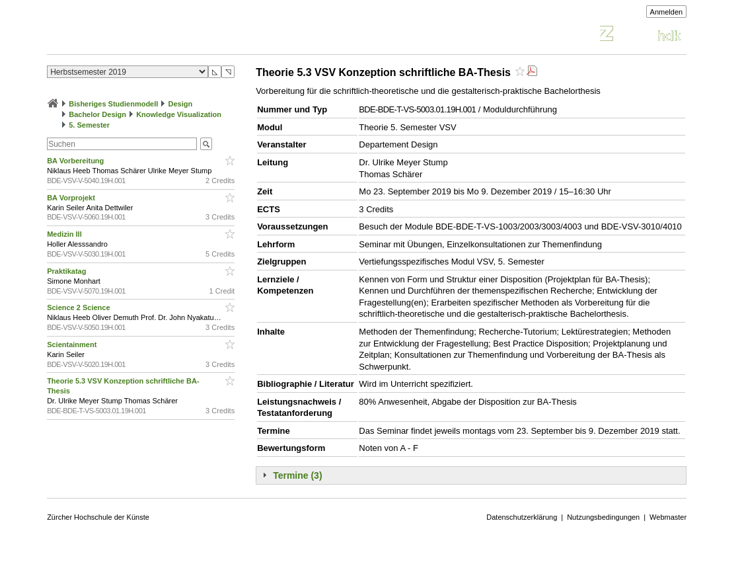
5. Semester (89, 125)
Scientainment (72, 344)
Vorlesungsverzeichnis (144, 35)
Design (180, 104)
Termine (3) (297, 475)
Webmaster (667, 517)
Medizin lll (65, 234)
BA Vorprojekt (72, 198)
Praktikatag (67, 271)
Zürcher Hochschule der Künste (98, 517)
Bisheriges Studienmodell (113, 104)
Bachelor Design (97, 114)
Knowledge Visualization (178, 114)
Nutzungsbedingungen (603, 517)
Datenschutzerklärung (521, 517)
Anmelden (666, 12)
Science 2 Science (79, 307)
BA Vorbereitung (76, 161)
